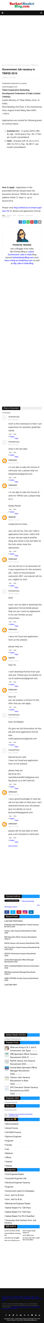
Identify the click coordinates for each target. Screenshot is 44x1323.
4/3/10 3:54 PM (14, 753)
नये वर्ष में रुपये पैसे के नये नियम (12, 1231)
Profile (32, 1298)
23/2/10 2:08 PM (14, 562)
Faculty (8, 1145)
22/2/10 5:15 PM (14, 463)
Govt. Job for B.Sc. (13, 1199)
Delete (14, 434)
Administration (12, 1124)
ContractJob (29, 215)
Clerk (14, 215)
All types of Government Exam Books (21, 1114)
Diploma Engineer (13, 1136)
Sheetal (12, 517)
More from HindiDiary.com (12, 1240)
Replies (12, 437)
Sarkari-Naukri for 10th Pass (18, 1212)
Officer (8, 1157)
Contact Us (19, 1298)
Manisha (6, 77)
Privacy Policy (26, 1297)
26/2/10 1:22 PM (14, 661)
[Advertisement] (22, 39)
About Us (10, 1297)
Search (12, 1298)
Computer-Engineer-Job (15, 1178)
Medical (9, 1153)
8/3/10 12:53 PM (14, 826)
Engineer (9, 1140)
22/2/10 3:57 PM (14, 444)
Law (7, 1149)
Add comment (13, 846)
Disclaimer (17, 1297)
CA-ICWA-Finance (13, 1132)
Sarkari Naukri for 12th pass (18, 1208)
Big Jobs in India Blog (23, 263)
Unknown (12, 460)
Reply (10, 434)
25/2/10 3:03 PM (14, 632)
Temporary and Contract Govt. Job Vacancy (20, 1221)
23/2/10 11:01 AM (14, 520)
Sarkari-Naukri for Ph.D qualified (19, 1216)
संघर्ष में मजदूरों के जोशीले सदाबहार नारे (29, 1232)
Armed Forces (11, 1128)
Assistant (9, 215)
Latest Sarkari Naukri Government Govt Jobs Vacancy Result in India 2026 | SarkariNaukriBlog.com (23, 1319)
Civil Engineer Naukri (14, 1174)
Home (4, 65)
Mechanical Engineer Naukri (17, 1203)
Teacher (8, 1161)
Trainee (8, 1166)
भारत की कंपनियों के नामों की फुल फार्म (12, 1234)
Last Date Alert (13, 1116)
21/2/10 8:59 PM (14, 419)
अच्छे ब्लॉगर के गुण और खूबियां (11, 1238)
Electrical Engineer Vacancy (17, 1182)
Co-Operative (20, 215)
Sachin (11, 657)
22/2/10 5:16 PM (14, 488)
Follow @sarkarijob (27, 901)
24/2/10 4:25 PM (14, 593)
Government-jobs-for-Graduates (19, 1191)
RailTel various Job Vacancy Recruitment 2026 (21, 943)
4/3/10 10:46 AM (14, 717)
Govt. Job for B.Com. (14, 1195)
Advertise (26, 1298)
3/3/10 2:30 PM (14, 692)
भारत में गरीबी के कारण (28, 1235)
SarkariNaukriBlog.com (23, 257)
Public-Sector (10, 65)
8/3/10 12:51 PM (14, 794)
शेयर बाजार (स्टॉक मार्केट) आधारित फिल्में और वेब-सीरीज (31, 1239)
